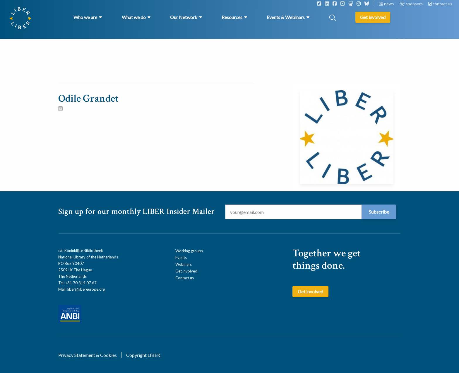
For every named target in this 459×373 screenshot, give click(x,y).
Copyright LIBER (143, 355)
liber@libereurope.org (86, 289)
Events (181, 257)
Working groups (189, 250)
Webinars (183, 264)
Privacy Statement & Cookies (87, 355)
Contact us (184, 277)
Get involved (186, 271)
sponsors (412, 3)
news (387, 3)
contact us (440, 3)
